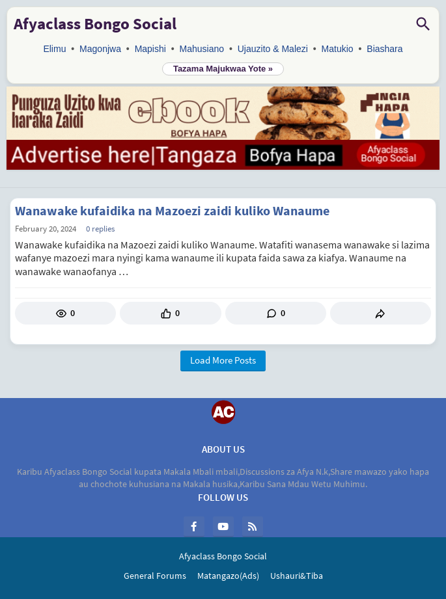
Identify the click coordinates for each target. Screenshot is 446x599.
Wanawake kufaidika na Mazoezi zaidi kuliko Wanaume (172, 211)
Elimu (54, 49)
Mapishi (150, 49)
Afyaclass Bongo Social (95, 23)
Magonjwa (100, 49)
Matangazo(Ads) (228, 575)
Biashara (384, 49)
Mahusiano (202, 49)
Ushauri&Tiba (296, 575)
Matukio (338, 49)
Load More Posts (223, 360)
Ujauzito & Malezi (273, 49)
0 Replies (100, 228)
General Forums (155, 575)
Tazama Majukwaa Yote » (223, 68)
